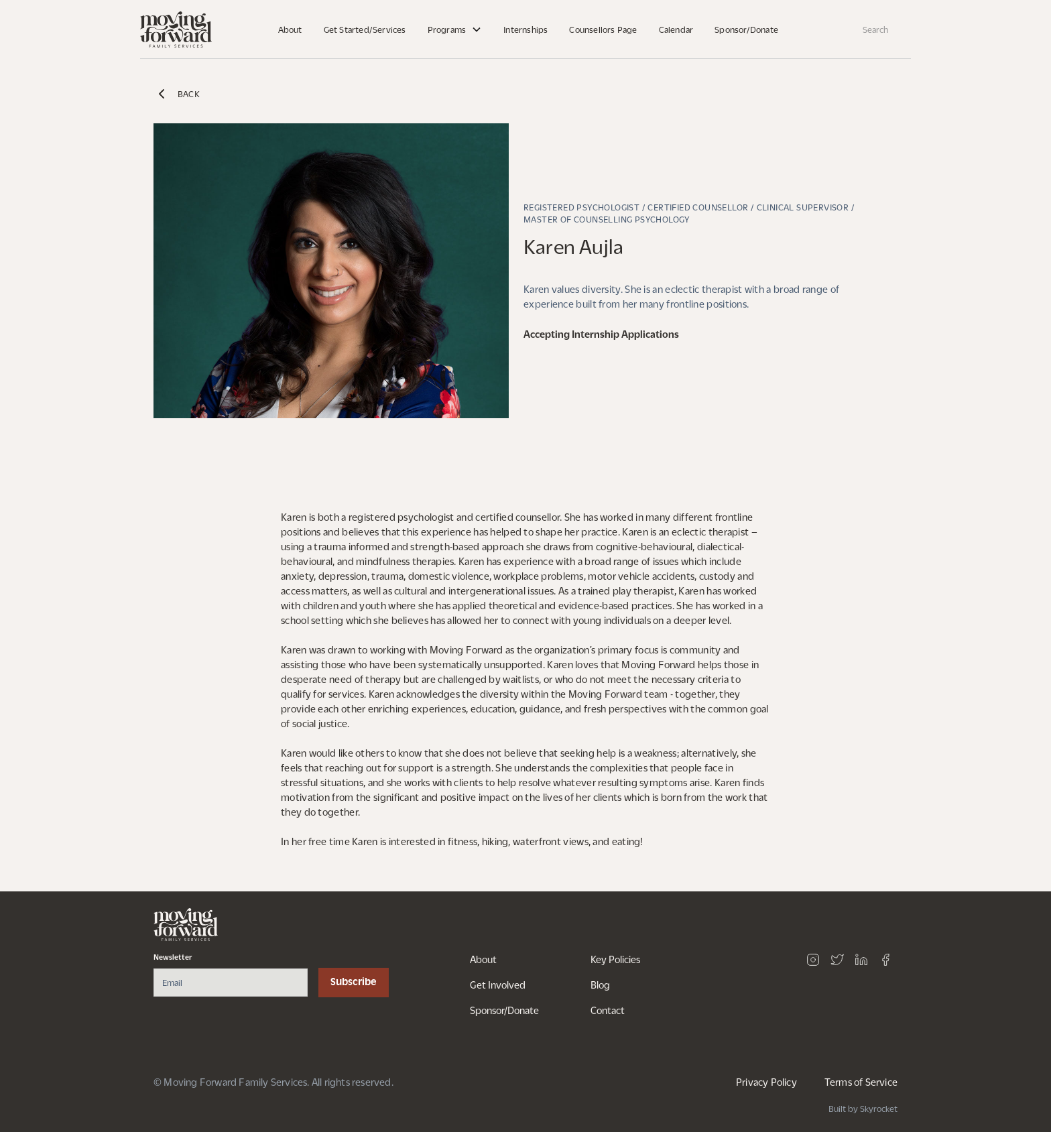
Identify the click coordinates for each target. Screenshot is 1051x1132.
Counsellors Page (603, 29)
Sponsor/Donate (746, 29)
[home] (176, 29)
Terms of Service (861, 1081)
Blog (600, 984)
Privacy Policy (766, 1081)
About (290, 29)
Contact (608, 1010)
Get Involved (498, 984)
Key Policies (615, 959)
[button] (455, 29)
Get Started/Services (365, 29)
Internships (525, 29)
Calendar (676, 29)
